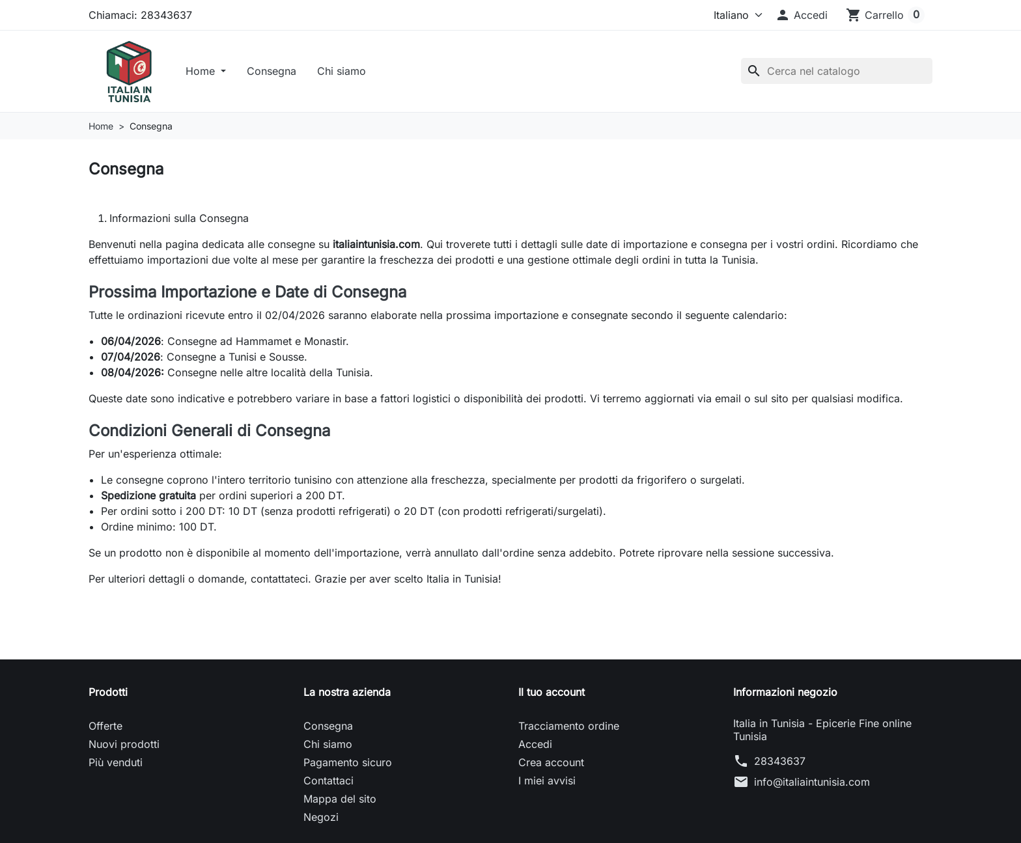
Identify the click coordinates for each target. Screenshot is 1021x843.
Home (205, 72)
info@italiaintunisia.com (812, 784)
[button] (801, 15)
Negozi (321, 819)
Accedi (535, 746)
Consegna (275, 72)
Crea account (551, 764)
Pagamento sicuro (347, 764)
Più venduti (116, 764)
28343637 (779, 763)
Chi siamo (344, 72)
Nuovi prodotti (124, 746)
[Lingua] (732, 15)
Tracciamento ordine (568, 728)
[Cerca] (836, 72)
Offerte (105, 728)
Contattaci (328, 783)
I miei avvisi (547, 783)
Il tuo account (551, 694)
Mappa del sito (339, 801)
